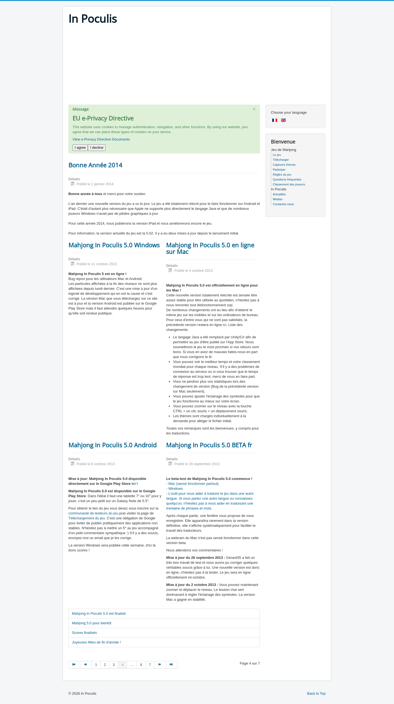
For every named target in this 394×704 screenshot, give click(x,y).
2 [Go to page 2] (105, 665)
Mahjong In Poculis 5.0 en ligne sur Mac (210, 248)
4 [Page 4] (122, 665)
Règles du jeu (282, 174)
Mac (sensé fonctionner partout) (193, 484)
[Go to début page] (74, 665)
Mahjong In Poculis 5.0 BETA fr (209, 445)
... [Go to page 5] (131, 665)
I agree (80, 147)
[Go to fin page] (172, 665)
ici (224, 325)
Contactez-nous (283, 204)
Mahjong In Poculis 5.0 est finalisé (99, 613)
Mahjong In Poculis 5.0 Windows (114, 245)
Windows (175, 488)
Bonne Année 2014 (95, 165)
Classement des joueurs (289, 184)
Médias (277, 199)
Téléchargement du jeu (86, 518)
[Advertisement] (197, 66)
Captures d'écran (284, 164)
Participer (279, 169)
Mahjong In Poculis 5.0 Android (112, 445)
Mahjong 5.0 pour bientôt (91, 623)
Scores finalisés (84, 633)
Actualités (279, 194)
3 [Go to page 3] (114, 665)
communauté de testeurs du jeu (93, 513)
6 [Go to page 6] (141, 665)
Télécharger (281, 159)
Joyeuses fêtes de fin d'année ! (96, 642)
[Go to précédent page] (86, 665)
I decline (96, 147)
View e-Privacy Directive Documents (101, 139)
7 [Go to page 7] (150, 665)
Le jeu (277, 154)
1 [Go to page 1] (96, 665)
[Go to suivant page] (160, 665)
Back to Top (316, 693)
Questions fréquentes (287, 179)
